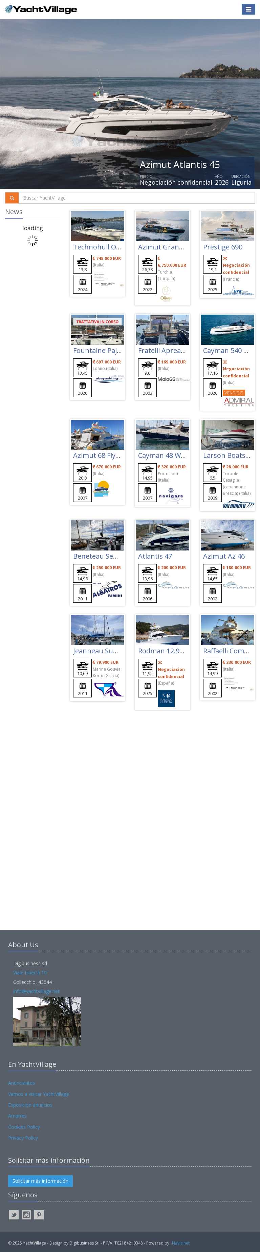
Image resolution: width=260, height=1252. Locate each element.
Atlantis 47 (155, 556)
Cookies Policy (24, 1127)
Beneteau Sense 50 (103, 556)
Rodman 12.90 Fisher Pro (177, 650)
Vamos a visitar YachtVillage (38, 1094)
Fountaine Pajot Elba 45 (110, 350)
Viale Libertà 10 (30, 972)
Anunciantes (21, 1083)
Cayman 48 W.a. (163, 455)
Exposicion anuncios (30, 1105)
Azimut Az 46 (224, 556)
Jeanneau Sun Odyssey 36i (114, 650)
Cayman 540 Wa (228, 350)
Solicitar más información (40, 1181)
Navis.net (181, 1243)
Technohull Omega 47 (108, 246)
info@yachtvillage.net (36, 991)
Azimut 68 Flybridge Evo (111, 455)
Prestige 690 (222, 246)
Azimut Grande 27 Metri (176, 246)
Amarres (17, 1116)
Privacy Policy (23, 1138)
